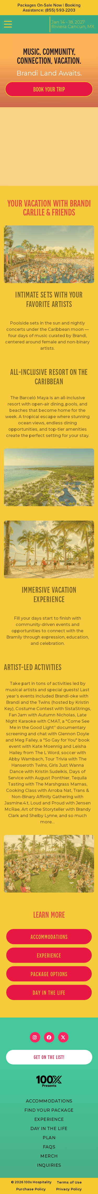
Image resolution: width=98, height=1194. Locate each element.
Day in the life (49, 992)
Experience (49, 1119)
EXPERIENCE (49, 955)
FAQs (49, 1146)
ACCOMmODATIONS (49, 1101)
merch (49, 1156)
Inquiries (49, 1165)
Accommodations (49, 936)
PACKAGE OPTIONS (49, 973)
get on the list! (49, 1057)
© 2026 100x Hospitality (31, 1182)
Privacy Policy (69, 1189)
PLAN (49, 1137)
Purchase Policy (31, 1189)
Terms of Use (69, 1182)
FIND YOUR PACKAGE (49, 1110)
